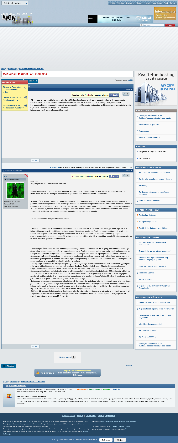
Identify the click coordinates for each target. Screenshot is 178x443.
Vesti (102, 421)
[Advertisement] (89, 48)
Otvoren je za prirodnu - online (12, 89)
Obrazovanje (12, 69)
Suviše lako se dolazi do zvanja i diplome (155, 179)
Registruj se (130, 3)
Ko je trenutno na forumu (16, 386)
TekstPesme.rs (131, 421)
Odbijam (120, 440)
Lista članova (157, 3)
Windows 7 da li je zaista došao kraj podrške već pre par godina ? (153, 259)
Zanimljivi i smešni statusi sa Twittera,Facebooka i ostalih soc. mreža (155, 117)
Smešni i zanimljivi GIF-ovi (149, 137)
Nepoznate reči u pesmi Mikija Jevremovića (156, 309)
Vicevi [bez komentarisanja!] (150, 324)
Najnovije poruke (68, 416)
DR (5, 176)
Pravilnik (147, 3)
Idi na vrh (130, 365)
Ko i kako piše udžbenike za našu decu (154, 172)
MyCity (112, 3)
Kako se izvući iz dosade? (149, 201)
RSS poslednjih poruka (148, 222)
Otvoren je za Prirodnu (12, 98)
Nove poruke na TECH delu (147, 237)
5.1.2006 (131, 80)
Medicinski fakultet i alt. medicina (31, 69)
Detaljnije (116, 389)
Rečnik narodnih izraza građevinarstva (154, 302)
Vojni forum (109, 421)
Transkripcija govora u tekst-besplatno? (154, 251)
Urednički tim (91, 416)
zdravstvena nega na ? (13, 106)
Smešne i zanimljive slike (149, 124)
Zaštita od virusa (119, 421)
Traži (166, 3)
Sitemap (80, 416)
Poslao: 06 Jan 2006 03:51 (13, 171)
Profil (36, 160)
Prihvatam (106, 440)
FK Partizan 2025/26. (147, 337)
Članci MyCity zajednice (106, 416)
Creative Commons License (121, 426)
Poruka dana (144, 131)
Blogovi (139, 3)
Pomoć (172, 3)
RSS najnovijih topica (147, 215)
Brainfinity (143, 186)
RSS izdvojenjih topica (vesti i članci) (154, 228)
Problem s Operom (146, 273)
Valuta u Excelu (145, 279)
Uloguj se (120, 3)
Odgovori (33, 81)
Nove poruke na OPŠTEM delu (149, 297)
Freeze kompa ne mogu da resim (152, 266)
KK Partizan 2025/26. (147, 331)
